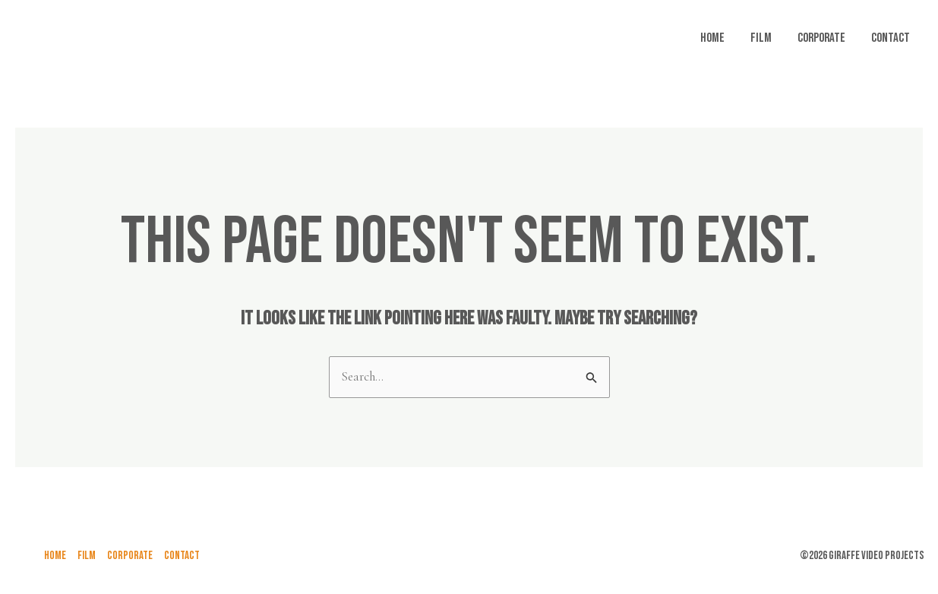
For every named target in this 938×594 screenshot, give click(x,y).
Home (712, 38)
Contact (890, 38)
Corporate (821, 38)
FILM (761, 38)
